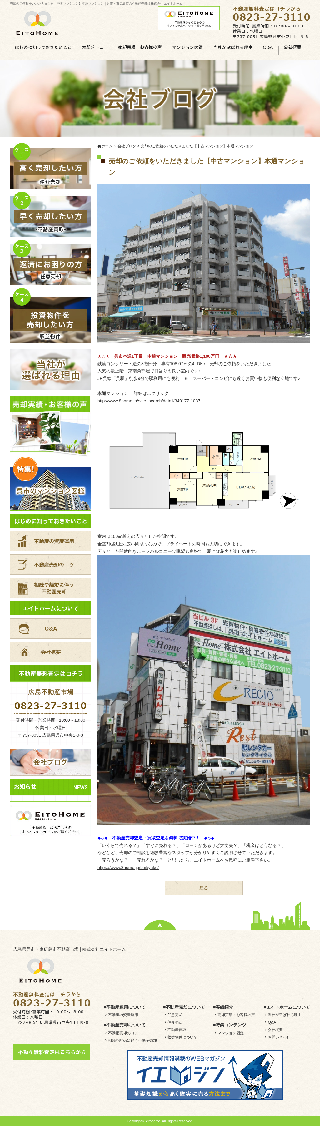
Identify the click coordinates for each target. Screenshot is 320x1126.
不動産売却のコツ (123, 1033)
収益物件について (183, 1037)
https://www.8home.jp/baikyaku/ (128, 867)
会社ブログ (127, 146)
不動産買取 (177, 1030)
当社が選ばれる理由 (285, 1015)
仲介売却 (175, 1022)
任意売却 (175, 1015)
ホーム (105, 146)
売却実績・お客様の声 (236, 1015)
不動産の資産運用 (123, 1015)
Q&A (272, 1022)
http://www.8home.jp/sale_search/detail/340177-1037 (149, 400)
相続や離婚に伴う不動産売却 (132, 1040)
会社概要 (275, 1030)
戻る (203, 887)
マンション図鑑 (231, 1033)
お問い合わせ (279, 1037)
